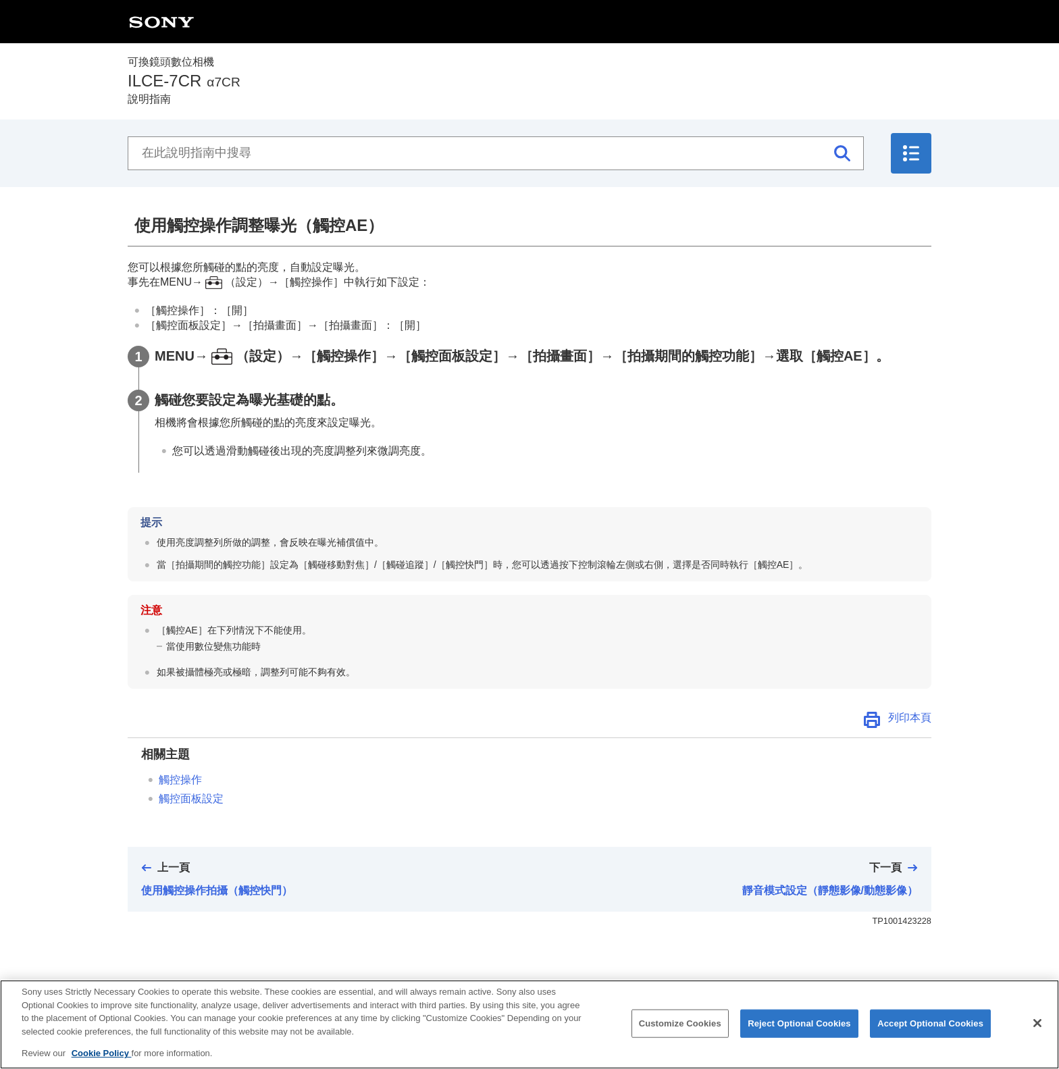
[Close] (1037, 1029)
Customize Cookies (680, 1029)
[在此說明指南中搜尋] (496, 153)
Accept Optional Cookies (930, 1029)
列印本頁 (909, 717)
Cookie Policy (102, 1060)
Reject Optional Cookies (799, 1029)
